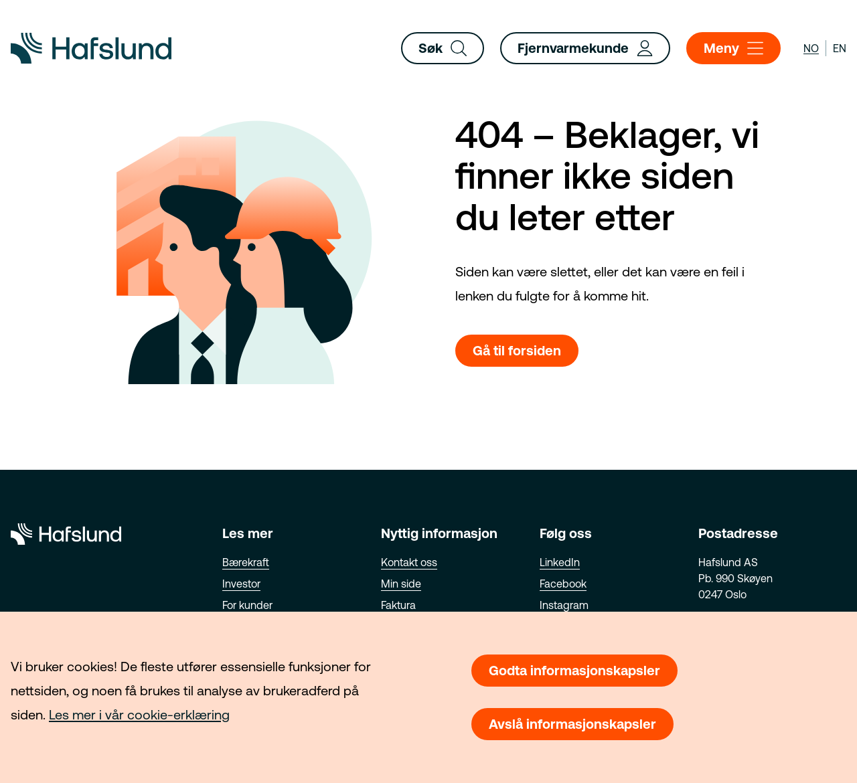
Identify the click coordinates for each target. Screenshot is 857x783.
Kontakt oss (409, 562)
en (839, 48)
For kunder (247, 605)
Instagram (564, 605)
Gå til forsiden (517, 350)
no (811, 48)
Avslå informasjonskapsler (572, 723)
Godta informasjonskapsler (574, 670)
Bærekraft (245, 562)
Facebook (563, 584)
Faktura (398, 605)
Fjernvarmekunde (585, 48)
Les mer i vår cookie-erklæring (139, 714)
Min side (401, 584)
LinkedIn (560, 562)
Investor (241, 584)
